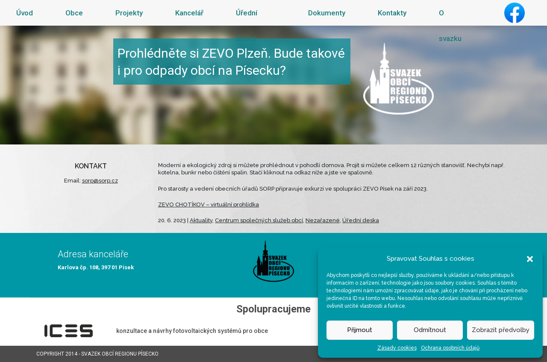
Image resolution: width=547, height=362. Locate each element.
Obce (74, 13)
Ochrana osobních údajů (450, 348)
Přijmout (359, 330)
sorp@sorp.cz (100, 180)
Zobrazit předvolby (500, 330)
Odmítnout (430, 330)
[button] (530, 258)
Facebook (514, 13)
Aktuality (201, 220)
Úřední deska (246, 26)
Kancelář (189, 13)
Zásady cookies (397, 348)
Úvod (24, 13)
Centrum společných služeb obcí (259, 220)
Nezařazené (323, 220)
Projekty (129, 13)
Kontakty (392, 13)
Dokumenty (326, 13)
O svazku (450, 26)
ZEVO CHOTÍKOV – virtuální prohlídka (208, 204)
